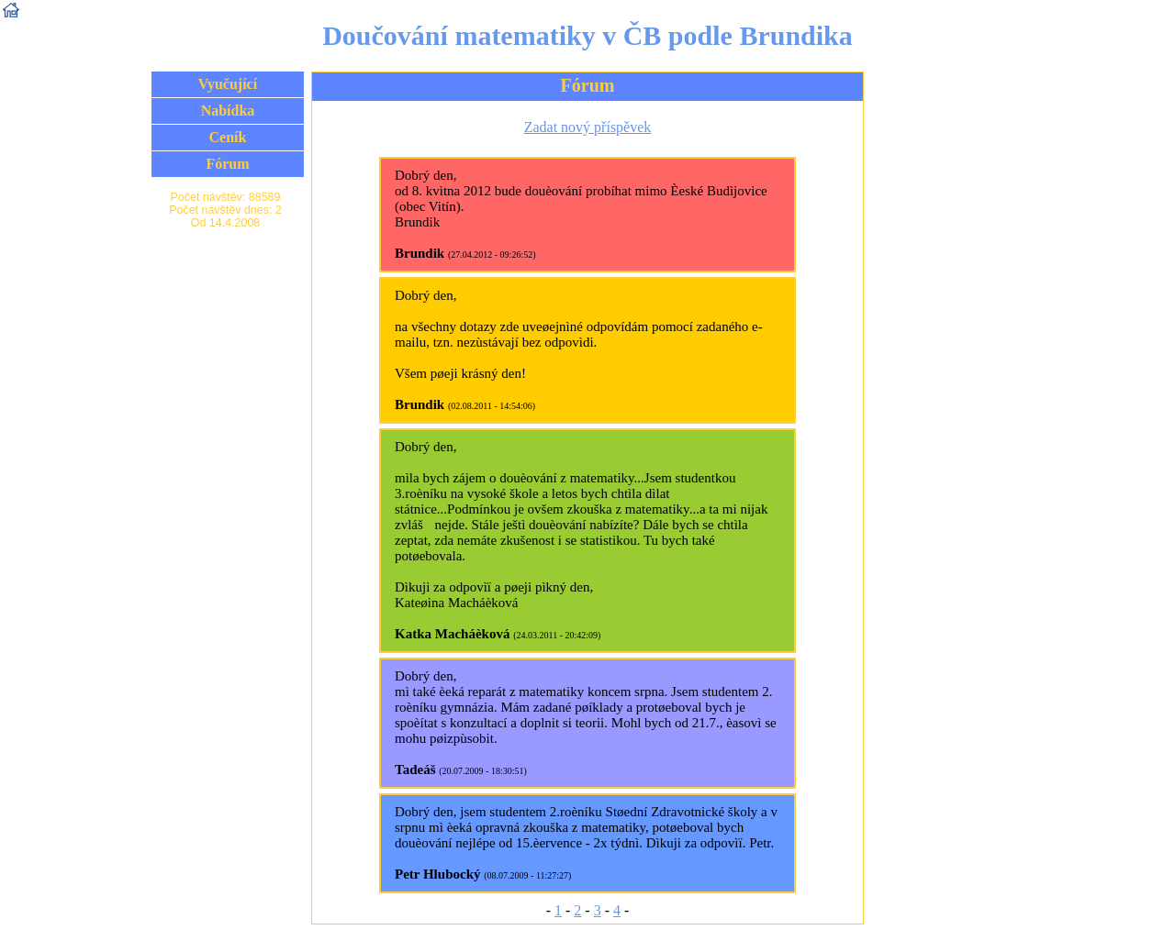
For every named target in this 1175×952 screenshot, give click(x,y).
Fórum (227, 164)
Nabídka (228, 110)
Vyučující (227, 84)
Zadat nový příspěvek (588, 127)
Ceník (228, 137)
